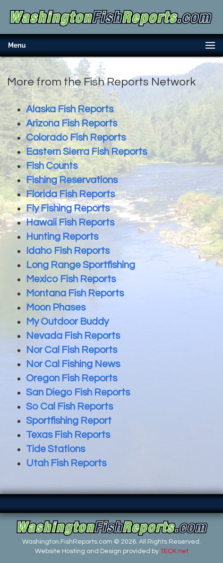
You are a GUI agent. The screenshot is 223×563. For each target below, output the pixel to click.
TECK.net (174, 551)
